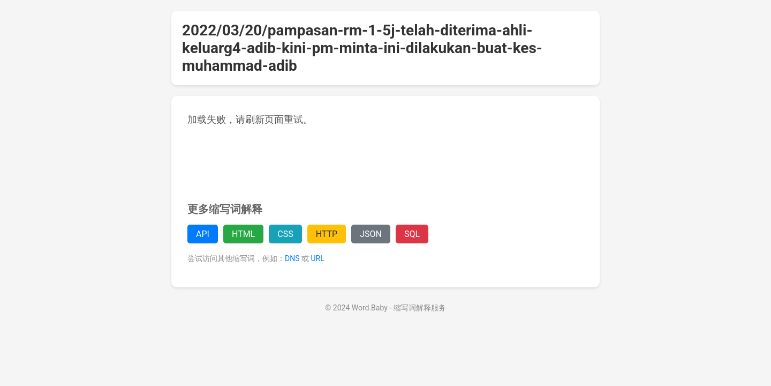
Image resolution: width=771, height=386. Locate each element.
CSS (285, 234)
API (202, 234)
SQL (412, 234)
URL (317, 258)
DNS (292, 258)
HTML (243, 234)
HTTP (327, 234)
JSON (371, 234)
